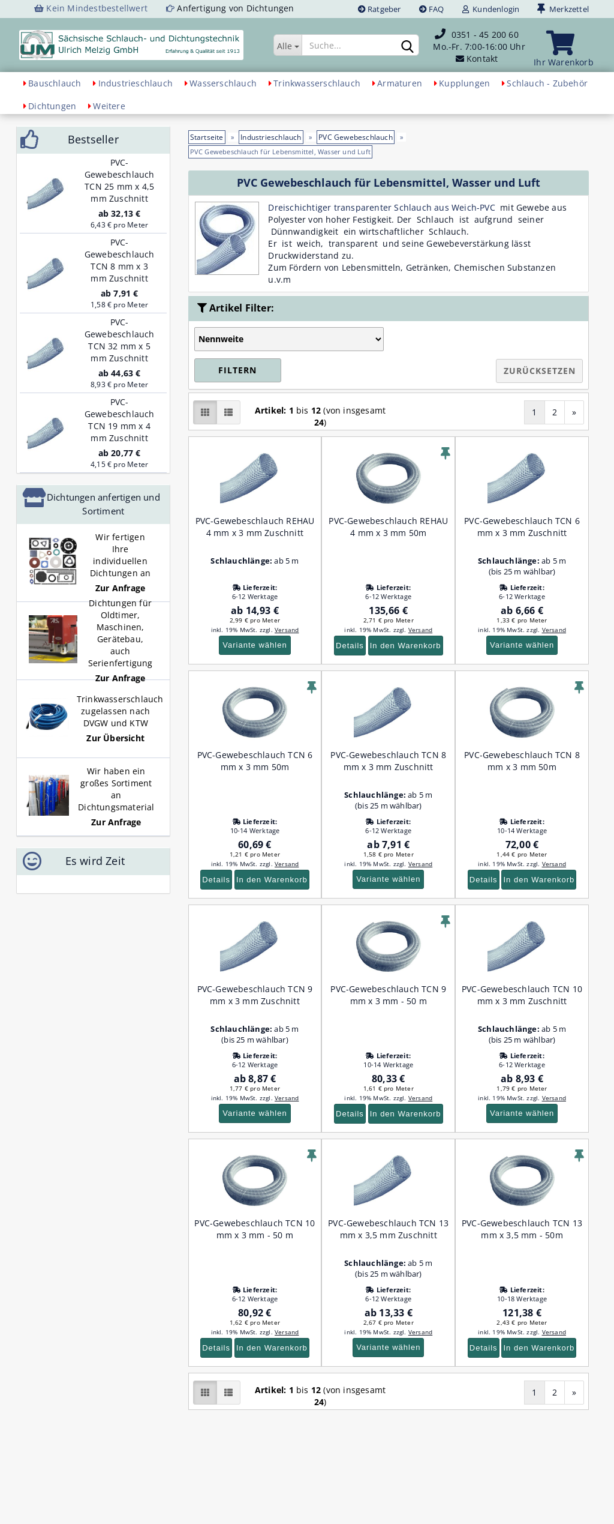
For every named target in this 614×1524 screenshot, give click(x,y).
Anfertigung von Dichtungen (235, 8)
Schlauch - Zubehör (547, 83)
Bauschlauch (54, 83)
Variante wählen (254, 644)
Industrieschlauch (135, 83)
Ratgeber (379, 9)
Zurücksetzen (540, 370)
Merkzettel (563, 9)
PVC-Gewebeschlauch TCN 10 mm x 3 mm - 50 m (254, 1229)
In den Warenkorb (405, 645)
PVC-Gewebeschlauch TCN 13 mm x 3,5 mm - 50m (522, 1229)
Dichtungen (52, 106)
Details (350, 645)
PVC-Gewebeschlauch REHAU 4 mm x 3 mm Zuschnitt (255, 526)
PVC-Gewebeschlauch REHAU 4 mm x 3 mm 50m (388, 526)
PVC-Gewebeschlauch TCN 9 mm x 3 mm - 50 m (388, 995)
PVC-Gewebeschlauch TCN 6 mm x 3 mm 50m (255, 761)
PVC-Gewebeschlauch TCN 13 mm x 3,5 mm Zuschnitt (388, 1229)
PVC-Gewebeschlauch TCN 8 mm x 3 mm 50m (522, 761)
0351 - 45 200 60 (485, 34)
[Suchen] (407, 45)
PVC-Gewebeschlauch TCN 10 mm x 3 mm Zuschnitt (522, 995)
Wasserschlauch (223, 83)
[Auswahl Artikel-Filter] (289, 339)
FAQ (431, 9)
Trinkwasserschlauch (316, 83)
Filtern (237, 370)
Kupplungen (464, 83)
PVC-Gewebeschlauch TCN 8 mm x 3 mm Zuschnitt (388, 761)
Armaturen (399, 83)
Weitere (109, 106)
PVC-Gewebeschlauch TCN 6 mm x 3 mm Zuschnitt (522, 526)
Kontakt (482, 58)
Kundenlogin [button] (491, 9)
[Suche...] (287, 45)
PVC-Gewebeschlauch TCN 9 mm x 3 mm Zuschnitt (255, 995)
